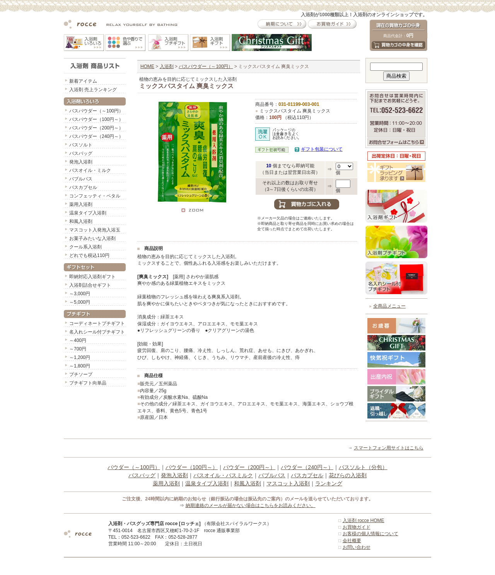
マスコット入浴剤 (288, 483)
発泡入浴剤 (80, 162)
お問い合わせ (356, 547)
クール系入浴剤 (85, 247)
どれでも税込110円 (89, 255)
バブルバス (80, 179)
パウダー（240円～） (307, 467)
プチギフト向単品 (87, 383)
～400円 (77, 340)
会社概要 (352, 540)
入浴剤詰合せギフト (90, 285)
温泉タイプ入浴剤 (87, 213)
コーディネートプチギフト (97, 323)
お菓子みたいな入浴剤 (92, 238)
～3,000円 (79, 293)
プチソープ (80, 374)
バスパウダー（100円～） (96, 119)
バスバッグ (80, 153)
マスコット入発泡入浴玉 (94, 230)
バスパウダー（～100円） (96, 111)
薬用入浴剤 (80, 204)
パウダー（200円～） (249, 467)
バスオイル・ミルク (90, 170)
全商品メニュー (389, 306)
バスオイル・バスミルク (223, 475)
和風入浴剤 (80, 221)
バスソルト (80, 145)
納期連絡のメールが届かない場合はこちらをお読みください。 (251, 505)
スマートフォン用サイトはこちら (388, 448)
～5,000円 (79, 302)
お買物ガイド (356, 527)
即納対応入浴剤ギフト (92, 276)
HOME (147, 66)
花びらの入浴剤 (348, 475)
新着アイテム (83, 81)
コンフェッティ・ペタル (94, 196)
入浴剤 (167, 66)
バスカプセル (83, 187)
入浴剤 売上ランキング (93, 89)
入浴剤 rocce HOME (363, 520)
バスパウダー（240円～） (96, 136)
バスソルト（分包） (363, 467)
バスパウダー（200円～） (96, 128)
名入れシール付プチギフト (97, 332)
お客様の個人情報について (370, 533)
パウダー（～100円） (134, 467)
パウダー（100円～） (192, 467)
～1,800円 (79, 366)
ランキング (328, 483)
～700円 (77, 349)
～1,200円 (79, 357)
